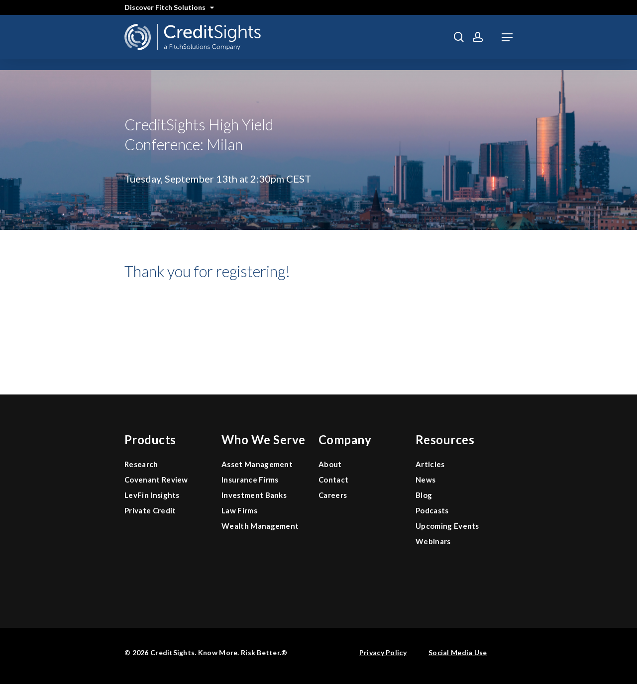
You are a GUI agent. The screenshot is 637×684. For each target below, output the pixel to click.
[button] (507, 37)
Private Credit (150, 510)
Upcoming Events (447, 525)
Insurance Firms (250, 479)
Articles (430, 464)
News (425, 479)
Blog (424, 494)
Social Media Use (457, 652)
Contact (333, 479)
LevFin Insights (152, 494)
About (330, 464)
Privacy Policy (383, 652)
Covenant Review (156, 479)
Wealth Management (260, 525)
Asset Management (257, 464)
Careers (332, 494)
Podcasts (432, 510)
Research (141, 464)
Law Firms (239, 510)
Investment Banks (254, 494)
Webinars (433, 541)
